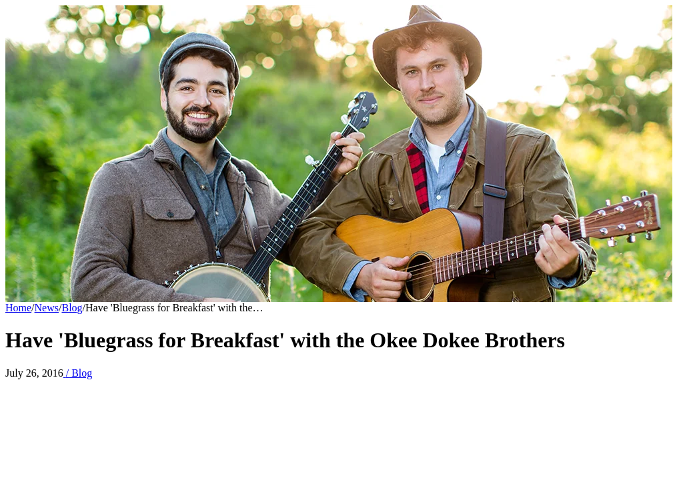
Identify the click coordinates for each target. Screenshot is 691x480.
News (47, 307)
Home (18, 307)
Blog (71, 307)
